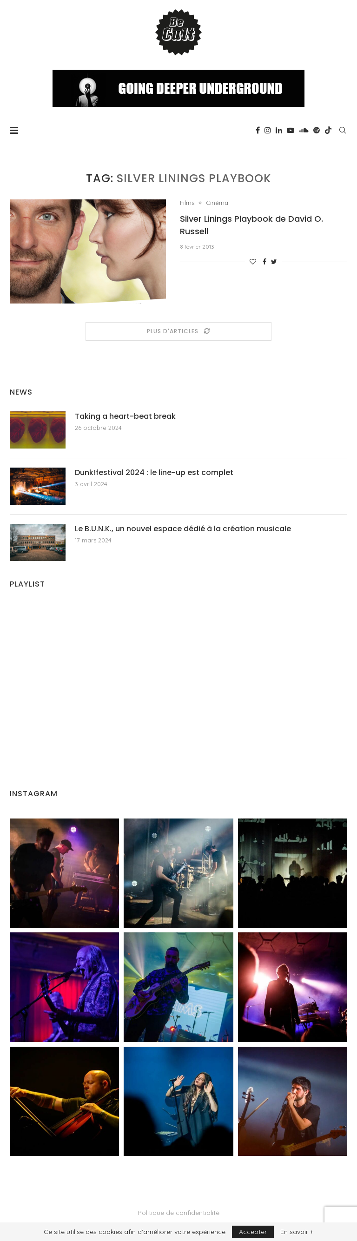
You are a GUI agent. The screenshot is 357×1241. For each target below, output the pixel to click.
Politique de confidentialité (178, 1212)
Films (187, 202)
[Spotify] (316, 130)
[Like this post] (253, 261)
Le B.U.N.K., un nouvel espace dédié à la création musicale (183, 529)
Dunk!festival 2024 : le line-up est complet (154, 473)
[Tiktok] (328, 130)
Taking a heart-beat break (125, 416)
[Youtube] (290, 130)
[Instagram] (267, 130)
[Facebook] (258, 130)
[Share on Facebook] (264, 261)
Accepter (253, 1232)
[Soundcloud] (304, 130)
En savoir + (296, 1231)
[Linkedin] (279, 130)
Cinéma (217, 202)
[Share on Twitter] (274, 261)
